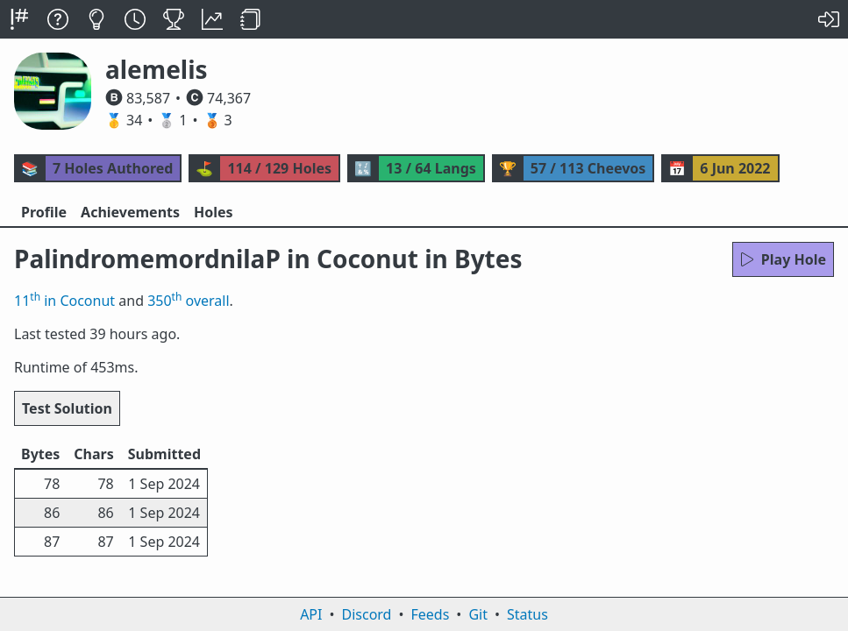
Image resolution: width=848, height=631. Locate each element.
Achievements (130, 212)
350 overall (188, 300)
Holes (213, 212)
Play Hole (783, 259)
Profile (44, 212)
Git (478, 614)
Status (527, 614)
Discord (367, 614)
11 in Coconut (64, 300)
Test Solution (67, 408)
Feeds (430, 614)
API (311, 614)
